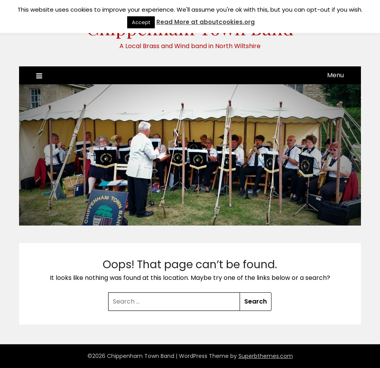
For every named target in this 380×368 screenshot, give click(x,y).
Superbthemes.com (265, 356)
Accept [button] (141, 22)
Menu (335, 75)
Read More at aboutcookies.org (205, 22)
